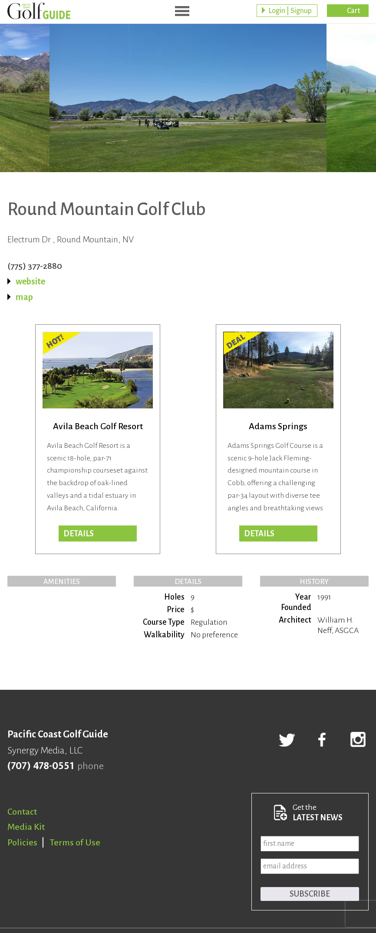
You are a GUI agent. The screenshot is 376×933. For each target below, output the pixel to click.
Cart (353, 11)
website (30, 281)
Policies (22, 842)
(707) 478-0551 (40, 766)
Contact (22, 811)
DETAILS (259, 533)
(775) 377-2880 (34, 266)
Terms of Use (75, 842)
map (24, 297)
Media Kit (26, 827)
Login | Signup (290, 11)
